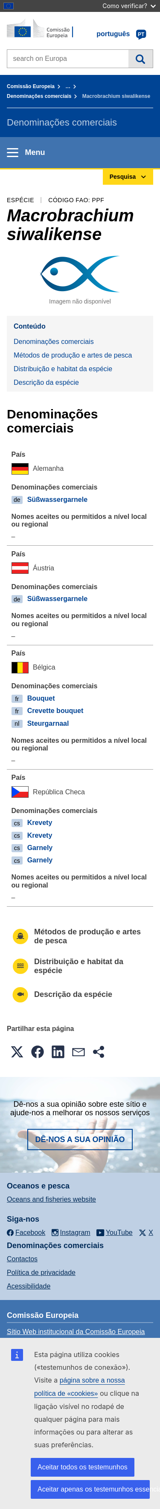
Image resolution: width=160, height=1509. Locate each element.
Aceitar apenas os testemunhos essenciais (94, 1489)
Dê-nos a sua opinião (80, 1139)
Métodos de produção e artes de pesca (73, 355)
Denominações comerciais (39, 96)
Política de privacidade (41, 1272)
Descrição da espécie (46, 382)
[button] (17, 1051)
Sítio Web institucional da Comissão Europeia (76, 1331)
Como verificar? (129, 5)
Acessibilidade (28, 1286)
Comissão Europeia (31, 86)
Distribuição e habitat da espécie (63, 368)
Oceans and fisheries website (51, 1199)
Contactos (22, 1259)
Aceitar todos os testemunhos (83, 1467)
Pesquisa (140, 59)
